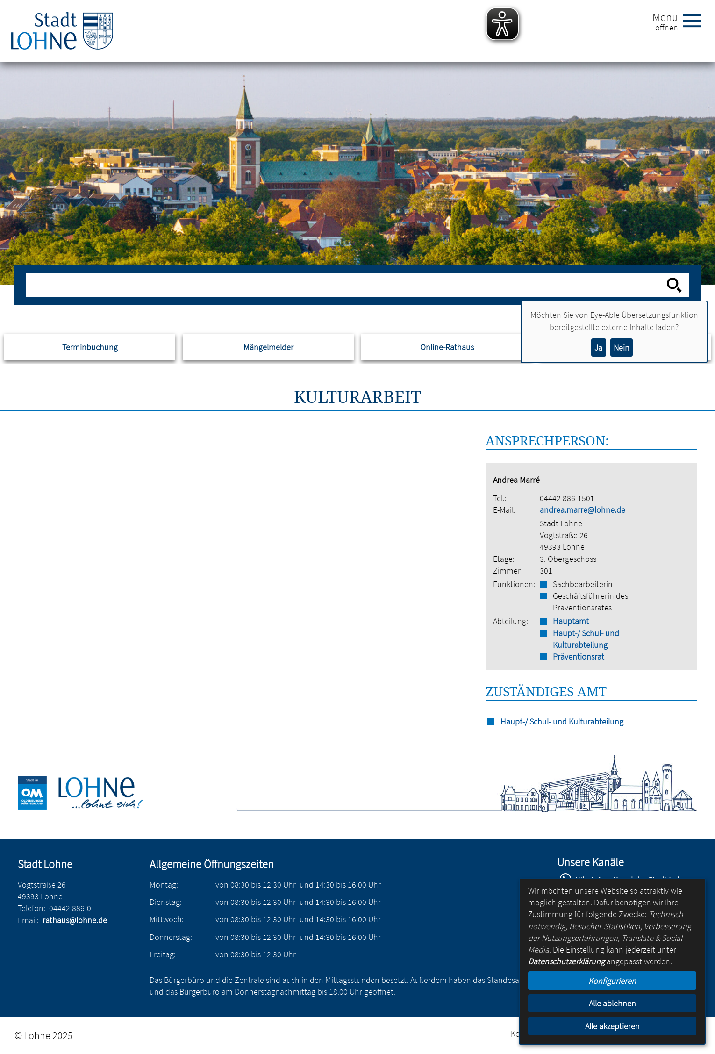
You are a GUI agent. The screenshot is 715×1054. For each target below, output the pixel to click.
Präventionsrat (578, 656)
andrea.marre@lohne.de (582, 509)
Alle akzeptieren (612, 1026)
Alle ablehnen (612, 1003)
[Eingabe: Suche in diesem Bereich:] (347, 285)
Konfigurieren (612, 980)
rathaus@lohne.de (75, 920)
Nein (621, 347)
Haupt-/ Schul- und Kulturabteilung (586, 639)
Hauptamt (571, 621)
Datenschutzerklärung (566, 961)
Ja (598, 347)
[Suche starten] (674, 285)
